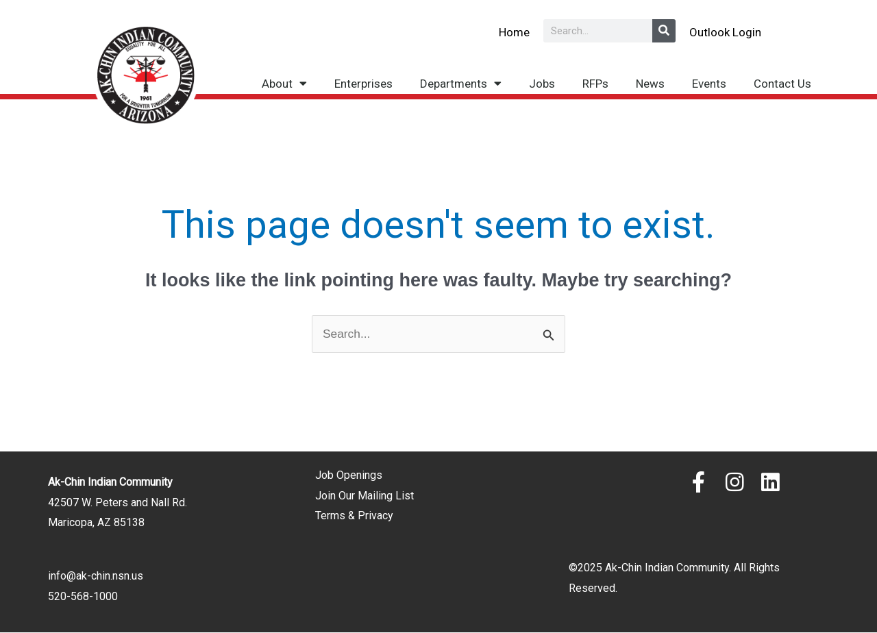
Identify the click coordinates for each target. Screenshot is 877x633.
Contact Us (782, 83)
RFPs (595, 83)
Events (709, 83)
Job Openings (348, 475)
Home (514, 31)
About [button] (284, 83)
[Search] (664, 30)
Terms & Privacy (354, 516)
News (650, 83)
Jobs (542, 83)
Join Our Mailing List (364, 496)
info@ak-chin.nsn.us (95, 576)
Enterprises (363, 83)
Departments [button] (461, 83)
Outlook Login (725, 31)
